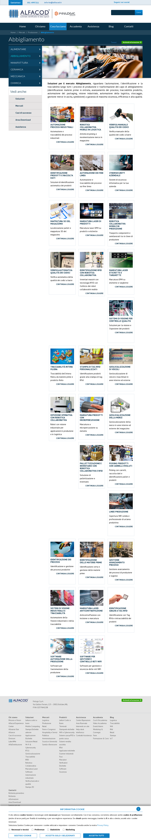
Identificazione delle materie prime (91, 553)
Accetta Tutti (96, 835)
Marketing (70, 830)
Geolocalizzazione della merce (121, 408)
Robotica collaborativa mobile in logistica (91, 119)
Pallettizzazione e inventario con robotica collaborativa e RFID (91, 458)
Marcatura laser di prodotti (91, 214)
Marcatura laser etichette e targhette (121, 264)
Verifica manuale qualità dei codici (121, 117)
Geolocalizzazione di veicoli (121, 359)
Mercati (22, 32)
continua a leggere (65, 142)
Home (13, 32)
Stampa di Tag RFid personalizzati (91, 359)
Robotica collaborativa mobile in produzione (121, 216)
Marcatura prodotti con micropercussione (91, 409)
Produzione (33, 32)
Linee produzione (121, 503)
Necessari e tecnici (20, 830)
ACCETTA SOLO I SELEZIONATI (60, 835)
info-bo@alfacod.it (53, 2)
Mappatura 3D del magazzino (62, 214)
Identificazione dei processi (62, 552)
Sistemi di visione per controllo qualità (121, 311)
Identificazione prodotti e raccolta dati (62, 167)
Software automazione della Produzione (62, 650)
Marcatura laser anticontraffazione (91, 601)
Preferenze (39, 830)
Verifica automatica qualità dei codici (62, 263)
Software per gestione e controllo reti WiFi (91, 650)
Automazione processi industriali (62, 117)
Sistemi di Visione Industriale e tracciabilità (62, 602)
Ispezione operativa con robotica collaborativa (62, 409)
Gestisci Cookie (22, 835)
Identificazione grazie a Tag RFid (121, 601)
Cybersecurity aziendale (121, 166)
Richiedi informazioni (132, 42)
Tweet (114, 42)
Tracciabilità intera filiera (62, 359)
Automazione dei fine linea (91, 166)
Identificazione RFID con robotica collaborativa (91, 264)
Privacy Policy (102, 825)
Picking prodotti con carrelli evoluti (121, 456)
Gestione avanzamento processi (121, 554)
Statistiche (55, 830)
